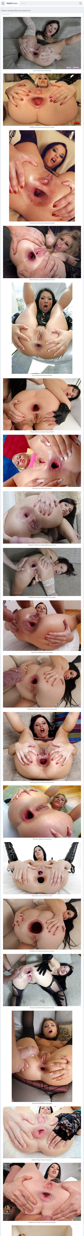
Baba (12, 3)
